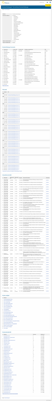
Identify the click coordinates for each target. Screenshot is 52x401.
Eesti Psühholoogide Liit (7, 313)
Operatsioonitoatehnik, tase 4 (8, 366)
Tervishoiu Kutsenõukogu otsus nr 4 (13, 165)
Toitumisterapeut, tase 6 (8, 389)
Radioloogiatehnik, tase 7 (8, 377)
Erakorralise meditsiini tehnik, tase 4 (9, 340)
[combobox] (47, 2)
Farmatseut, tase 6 (7, 343)
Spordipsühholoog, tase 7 (8, 373)
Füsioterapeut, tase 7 (7, 347)
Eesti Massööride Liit (7, 310)
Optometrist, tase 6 (7, 367)
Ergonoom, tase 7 (6, 341)
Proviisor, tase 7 (6, 344)
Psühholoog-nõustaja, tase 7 (8, 372)
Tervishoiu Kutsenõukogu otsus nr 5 (13, 162)
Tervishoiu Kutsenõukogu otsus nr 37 (14, 105)
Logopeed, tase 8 (6, 356)
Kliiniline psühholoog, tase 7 (8, 353)
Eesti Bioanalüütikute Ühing (8, 299)
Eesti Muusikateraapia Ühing (8, 312)
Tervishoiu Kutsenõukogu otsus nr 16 (14, 143)
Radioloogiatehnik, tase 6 (8, 376)
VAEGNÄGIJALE (42, 2)
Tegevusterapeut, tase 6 (7, 382)
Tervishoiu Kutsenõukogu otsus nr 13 (14, 149)
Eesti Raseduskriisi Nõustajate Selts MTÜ (10, 316)
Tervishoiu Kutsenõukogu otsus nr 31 (14, 115)
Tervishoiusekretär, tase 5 (8, 386)
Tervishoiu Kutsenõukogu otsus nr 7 (13, 159)
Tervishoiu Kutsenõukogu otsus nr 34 (14, 109)
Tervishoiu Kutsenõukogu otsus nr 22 (14, 133)
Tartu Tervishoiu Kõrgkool (8, 326)
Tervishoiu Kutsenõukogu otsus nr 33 (14, 111)
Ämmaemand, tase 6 (7, 390)
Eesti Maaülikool (6, 309)
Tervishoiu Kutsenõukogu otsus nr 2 (13, 168)
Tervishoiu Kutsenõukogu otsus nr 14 (14, 146)
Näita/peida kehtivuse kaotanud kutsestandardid (10, 393)
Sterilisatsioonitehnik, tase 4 (8, 380)
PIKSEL (50, 400)
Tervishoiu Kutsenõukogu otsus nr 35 (14, 108)
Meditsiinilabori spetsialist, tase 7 (9, 363)
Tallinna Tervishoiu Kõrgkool (8, 325)
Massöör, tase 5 (6, 360)
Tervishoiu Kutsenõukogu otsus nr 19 (14, 137)
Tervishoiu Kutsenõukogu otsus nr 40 (14, 99)
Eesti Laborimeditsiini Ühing (8, 303)
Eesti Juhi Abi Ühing (7, 302)
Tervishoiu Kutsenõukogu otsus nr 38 (14, 102)
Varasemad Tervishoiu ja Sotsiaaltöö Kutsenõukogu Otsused (12, 171)
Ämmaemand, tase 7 (7, 392)
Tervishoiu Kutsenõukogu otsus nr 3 (13, 166)
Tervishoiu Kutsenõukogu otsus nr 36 (14, 106)
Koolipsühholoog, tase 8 (8, 370)
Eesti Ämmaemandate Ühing (8, 322)
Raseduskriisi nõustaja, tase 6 (8, 379)
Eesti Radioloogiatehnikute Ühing (9, 315)
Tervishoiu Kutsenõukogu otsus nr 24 (14, 128)
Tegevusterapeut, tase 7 (7, 383)
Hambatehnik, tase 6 (7, 350)
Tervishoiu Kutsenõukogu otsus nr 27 (14, 122)
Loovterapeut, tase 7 (7, 357)
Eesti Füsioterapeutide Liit (8, 300)
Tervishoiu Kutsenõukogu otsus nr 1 (13, 169)
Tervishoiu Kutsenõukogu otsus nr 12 (14, 150)
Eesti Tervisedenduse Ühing (8, 319)
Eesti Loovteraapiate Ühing (8, 306)
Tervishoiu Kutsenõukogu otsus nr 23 (14, 131)
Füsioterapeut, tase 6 (7, 346)
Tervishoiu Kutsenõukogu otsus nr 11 (14, 152)
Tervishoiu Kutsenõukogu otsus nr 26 (14, 125)
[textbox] (47, 2)
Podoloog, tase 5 (6, 351)
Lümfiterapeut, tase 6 (7, 359)
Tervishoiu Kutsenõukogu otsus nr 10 (14, 153)
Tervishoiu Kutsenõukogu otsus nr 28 (14, 121)
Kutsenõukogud (6, 9)
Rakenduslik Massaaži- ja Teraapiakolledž (10, 323)
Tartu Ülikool (6, 328)
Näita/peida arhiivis (6, 85)
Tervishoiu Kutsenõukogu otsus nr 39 (14, 100)
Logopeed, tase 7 (6, 354)
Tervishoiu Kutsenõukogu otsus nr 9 (13, 156)
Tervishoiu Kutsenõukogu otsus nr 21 (14, 134)
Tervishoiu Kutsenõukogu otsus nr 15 (14, 144)
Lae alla (47, 180)
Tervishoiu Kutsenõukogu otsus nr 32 (14, 114)
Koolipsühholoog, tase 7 (8, 369)
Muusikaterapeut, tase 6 (7, 364)
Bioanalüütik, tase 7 (7, 338)
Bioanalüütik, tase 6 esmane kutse (9, 337)
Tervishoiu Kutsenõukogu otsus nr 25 (14, 127)
